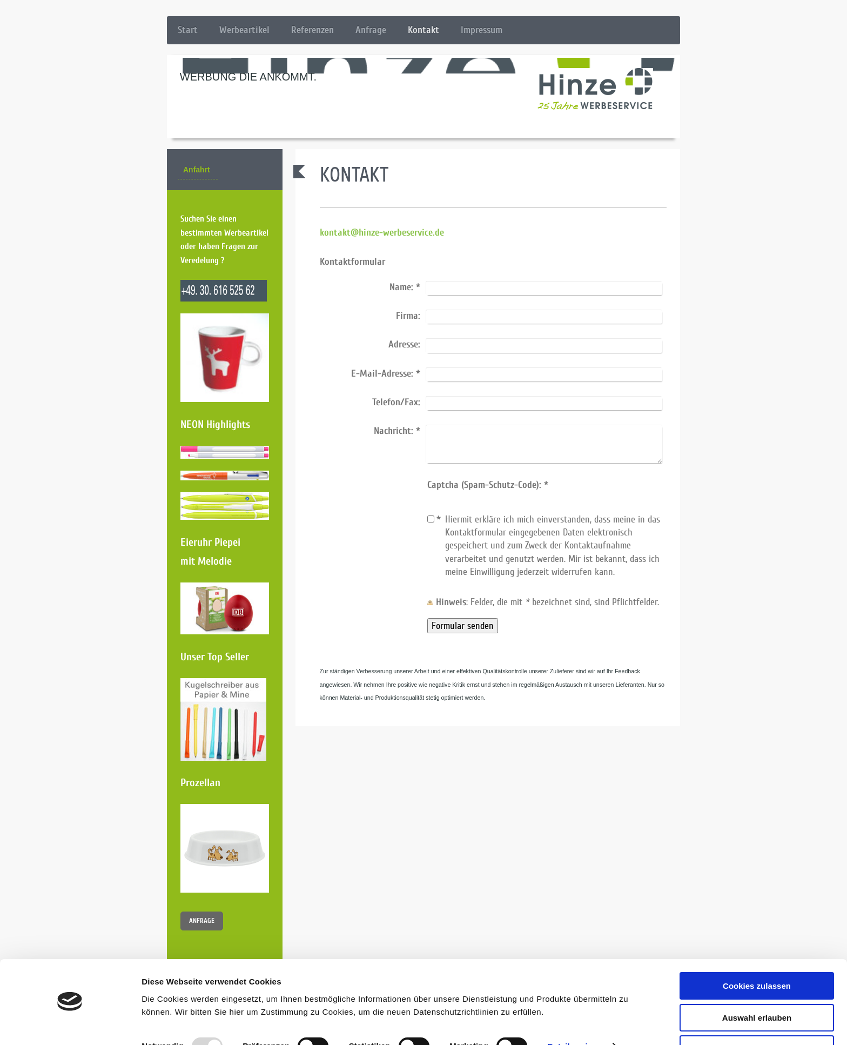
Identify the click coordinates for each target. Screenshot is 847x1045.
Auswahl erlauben (756, 987)
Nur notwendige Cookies (756, 1018)
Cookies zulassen (757, 955)
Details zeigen (574, 1015)
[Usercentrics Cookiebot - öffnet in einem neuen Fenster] (70, 1024)
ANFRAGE (201, 921)
